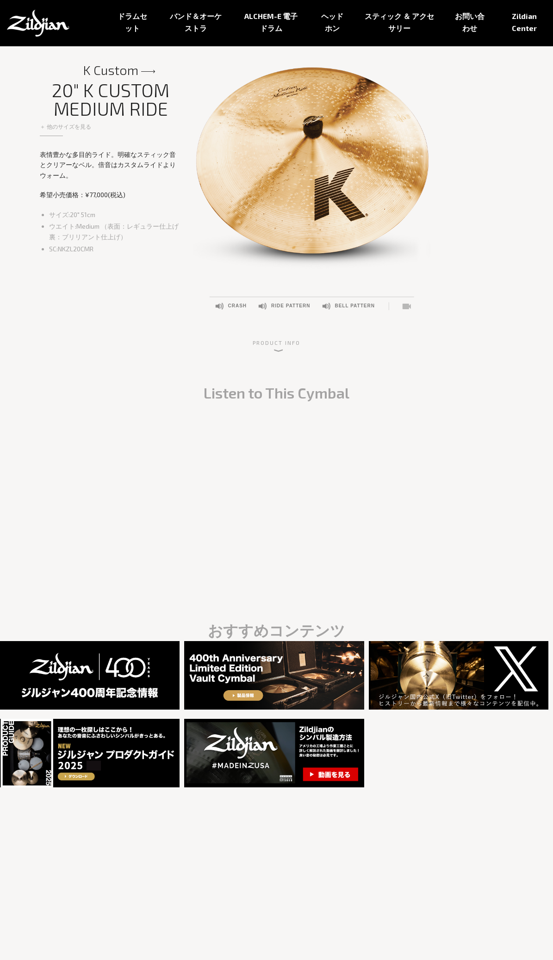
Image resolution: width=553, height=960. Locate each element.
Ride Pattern (290, 305)
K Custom (110, 70)
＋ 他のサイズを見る (65, 126)
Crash (237, 305)
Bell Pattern (354, 305)
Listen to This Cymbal (406, 306)
